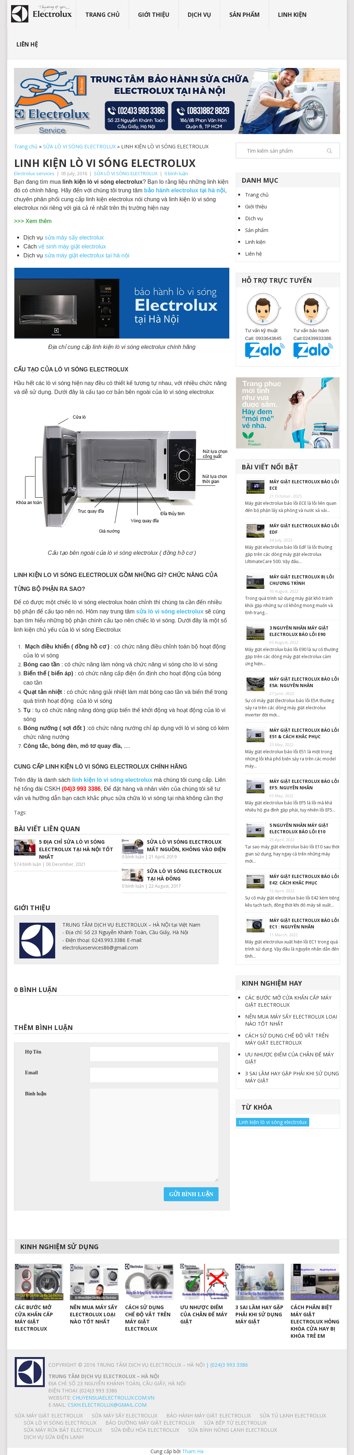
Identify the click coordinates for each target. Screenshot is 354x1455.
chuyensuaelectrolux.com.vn (113, 1397)
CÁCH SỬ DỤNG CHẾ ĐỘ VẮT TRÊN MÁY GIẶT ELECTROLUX (287, 1039)
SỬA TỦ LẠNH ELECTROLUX (293, 1415)
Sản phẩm (244, 15)
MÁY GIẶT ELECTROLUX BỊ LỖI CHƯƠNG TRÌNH (301, 580)
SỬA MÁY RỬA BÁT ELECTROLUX (63, 1429)
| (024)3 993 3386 (226, 1364)
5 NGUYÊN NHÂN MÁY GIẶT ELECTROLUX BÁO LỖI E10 (299, 828)
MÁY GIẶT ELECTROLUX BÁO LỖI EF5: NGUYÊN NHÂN (304, 784)
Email (31, 1072)
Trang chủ (102, 15)
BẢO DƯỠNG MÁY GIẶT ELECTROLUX (150, 1422)
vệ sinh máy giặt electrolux (71, 246)
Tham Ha (193, 1451)
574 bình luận (27, 864)
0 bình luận (176, 173)
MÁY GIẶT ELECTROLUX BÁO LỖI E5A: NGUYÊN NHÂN (304, 682)
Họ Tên (33, 1052)
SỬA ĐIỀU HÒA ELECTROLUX (145, 1429)
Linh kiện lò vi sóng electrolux (273, 1122)
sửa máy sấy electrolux (75, 238)
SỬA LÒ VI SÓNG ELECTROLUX (79, 146)
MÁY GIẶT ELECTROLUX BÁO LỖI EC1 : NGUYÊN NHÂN (304, 923)
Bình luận (36, 1093)
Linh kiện (292, 15)
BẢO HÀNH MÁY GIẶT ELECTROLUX (208, 1415)
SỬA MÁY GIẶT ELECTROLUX (49, 1415)
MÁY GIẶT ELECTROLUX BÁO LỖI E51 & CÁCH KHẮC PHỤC (304, 733)
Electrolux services (34, 173)
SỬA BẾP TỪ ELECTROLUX (235, 1422)
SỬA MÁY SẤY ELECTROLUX (124, 1415)
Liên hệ (27, 44)
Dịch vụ (199, 15)
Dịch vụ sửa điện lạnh (53, 1437)
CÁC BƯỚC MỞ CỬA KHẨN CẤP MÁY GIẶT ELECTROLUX (288, 1001)
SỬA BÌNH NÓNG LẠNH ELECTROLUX (232, 1429)
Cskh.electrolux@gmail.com (107, 1404)
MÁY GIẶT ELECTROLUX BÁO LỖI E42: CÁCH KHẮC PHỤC (304, 879)
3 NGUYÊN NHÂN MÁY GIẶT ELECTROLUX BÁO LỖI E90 (299, 631)
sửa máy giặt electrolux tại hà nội (87, 255)
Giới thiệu (153, 15)
